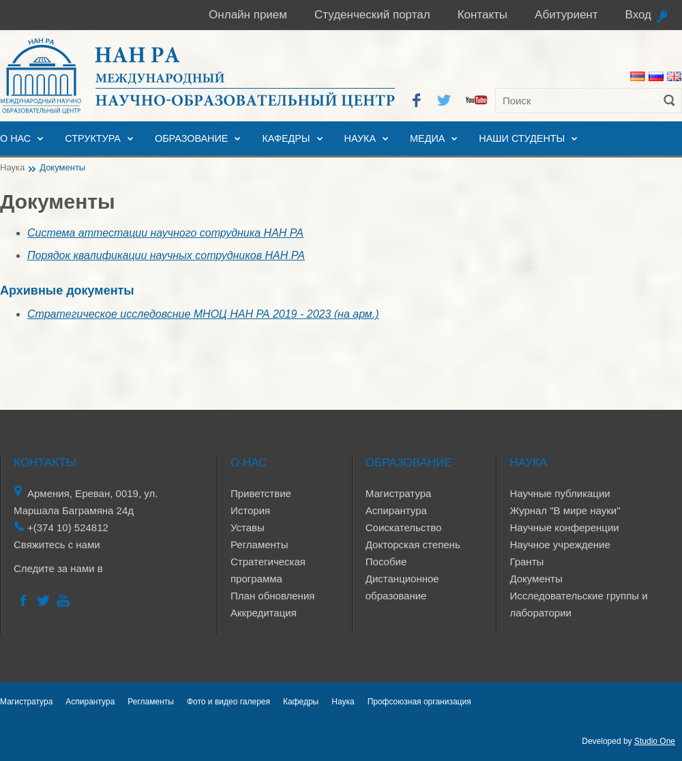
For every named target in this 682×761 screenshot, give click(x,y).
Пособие (386, 561)
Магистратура (399, 493)
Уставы (248, 527)
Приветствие (261, 493)
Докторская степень (413, 544)
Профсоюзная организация (419, 701)
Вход (638, 14)
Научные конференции (564, 527)
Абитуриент (566, 14)
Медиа (427, 138)
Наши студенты (522, 138)
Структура (93, 138)
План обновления (272, 595)
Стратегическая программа (268, 570)
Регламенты (259, 544)
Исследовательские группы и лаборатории (578, 604)
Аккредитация (264, 612)
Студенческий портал (372, 14)
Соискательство (404, 527)
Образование (191, 138)
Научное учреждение (559, 544)
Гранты (526, 561)
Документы (535, 578)
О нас (15, 138)
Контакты (482, 14)
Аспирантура (396, 510)
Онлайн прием (248, 14)
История (250, 510)
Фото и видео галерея (228, 701)
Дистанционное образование (402, 587)
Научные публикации (559, 493)
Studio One (654, 741)
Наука (360, 138)
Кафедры (286, 138)
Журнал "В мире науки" (564, 510)
